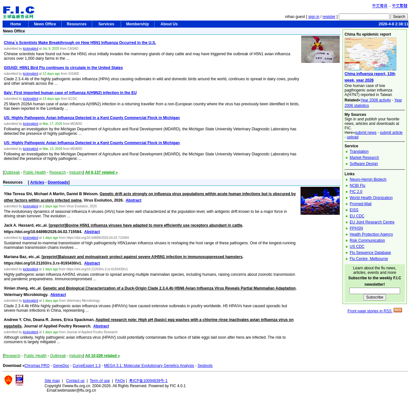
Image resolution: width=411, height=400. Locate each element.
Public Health (34, 172)
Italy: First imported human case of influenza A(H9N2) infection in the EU (70, 93)
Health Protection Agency (371, 234)
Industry (76, 172)
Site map (52, 380)
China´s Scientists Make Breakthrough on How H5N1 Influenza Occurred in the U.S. (80, 42)
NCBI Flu (357, 185)
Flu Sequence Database (370, 252)
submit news (366, 132)
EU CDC (357, 216)
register (329, 16)
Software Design (364, 163)
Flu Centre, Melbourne (369, 259)
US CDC (357, 246)
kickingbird (30, 48)
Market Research (364, 157)
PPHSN (356, 228)
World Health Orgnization (371, 198)
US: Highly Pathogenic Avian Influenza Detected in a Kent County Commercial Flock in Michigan (92, 118)
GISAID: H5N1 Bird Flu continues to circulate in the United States (63, 67)
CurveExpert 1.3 (87, 365)
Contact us (75, 380)
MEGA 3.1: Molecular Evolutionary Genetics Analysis (149, 365)
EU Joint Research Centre (372, 222)
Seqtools (205, 365)
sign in (313, 16)
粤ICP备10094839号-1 (148, 380)
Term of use (100, 380)
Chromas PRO (36, 365)
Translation (359, 151)
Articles (37, 182)
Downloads (58, 182)
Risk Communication (367, 240)
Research (57, 172)
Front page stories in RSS (374, 311)
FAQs (120, 380)
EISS (354, 210)
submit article (391, 132)
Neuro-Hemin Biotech (368, 179)
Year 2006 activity (376, 100)
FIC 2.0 (356, 191)
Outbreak (12, 172)
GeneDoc (61, 365)
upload (352, 137)
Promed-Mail (361, 204)
